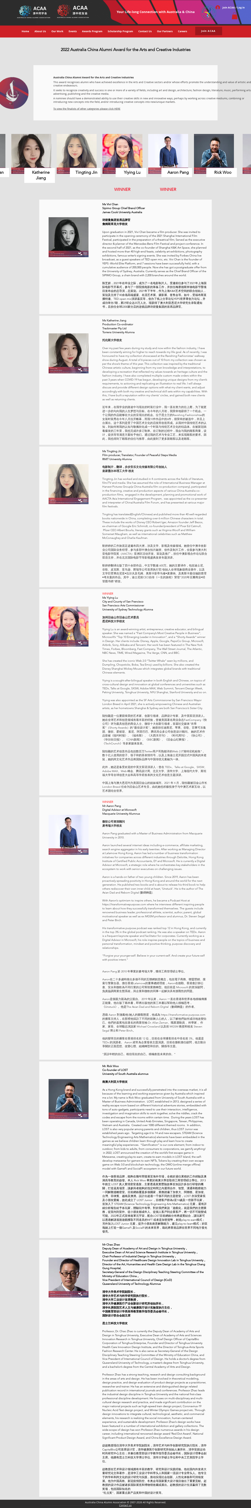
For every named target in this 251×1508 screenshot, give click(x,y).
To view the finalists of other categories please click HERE (86, 108)
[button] (235, 15)
